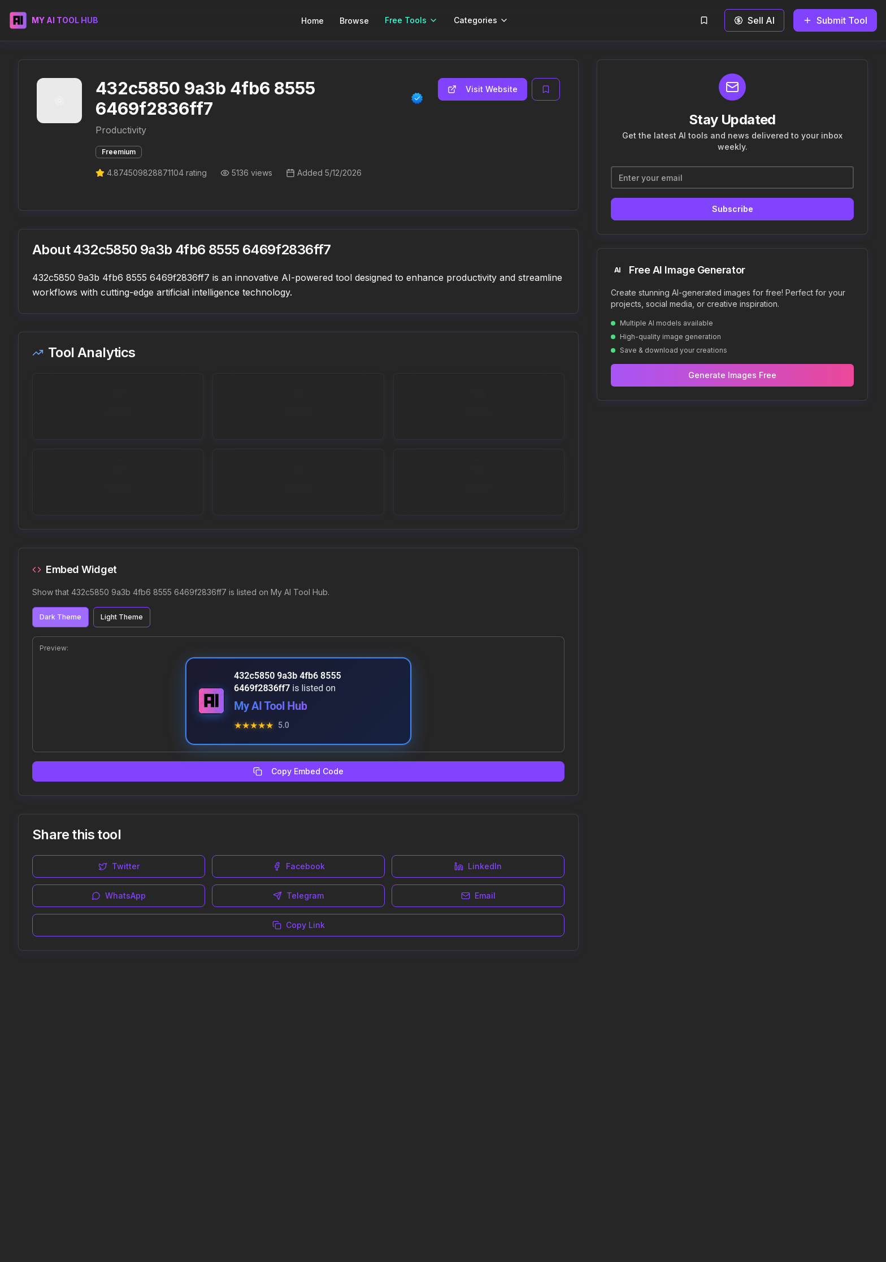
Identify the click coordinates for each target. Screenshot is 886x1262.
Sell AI (754, 20)
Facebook (298, 866)
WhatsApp (119, 895)
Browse (354, 20)
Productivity (120, 130)
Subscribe (732, 209)
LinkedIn (478, 866)
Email (478, 895)
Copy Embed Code (298, 771)
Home (312, 20)
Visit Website (483, 89)
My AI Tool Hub (270, 706)
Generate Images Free (732, 375)
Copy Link (298, 925)
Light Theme (122, 617)
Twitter (119, 866)
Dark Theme (60, 617)
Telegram (298, 895)
